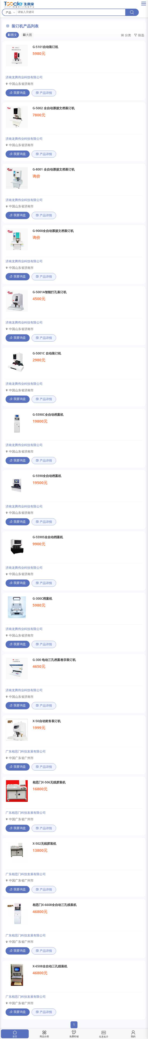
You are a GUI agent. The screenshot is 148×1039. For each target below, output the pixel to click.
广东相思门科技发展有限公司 (26, 751)
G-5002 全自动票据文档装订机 (54, 108)
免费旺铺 (74, 1034)
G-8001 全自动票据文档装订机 (54, 169)
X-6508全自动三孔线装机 (50, 966)
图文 (12, 34)
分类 (126, 35)
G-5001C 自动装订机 (47, 353)
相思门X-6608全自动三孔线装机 (55, 905)
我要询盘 (17, 92)
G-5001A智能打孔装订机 (49, 292)
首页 (14, 1034)
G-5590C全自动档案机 (48, 414)
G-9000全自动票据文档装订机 (53, 231)
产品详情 (44, 93)
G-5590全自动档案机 (47, 476)
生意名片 (103, 1033)
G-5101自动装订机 (45, 47)
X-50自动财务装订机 (47, 721)
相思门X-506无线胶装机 (49, 782)
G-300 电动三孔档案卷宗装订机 (54, 660)
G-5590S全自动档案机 (48, 537)
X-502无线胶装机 (44, 843)
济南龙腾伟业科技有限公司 (24, 77)
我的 (133, 1034)
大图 (27, 34)
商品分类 (44, 1034)
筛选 (139, 35)
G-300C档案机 (42, 598)
